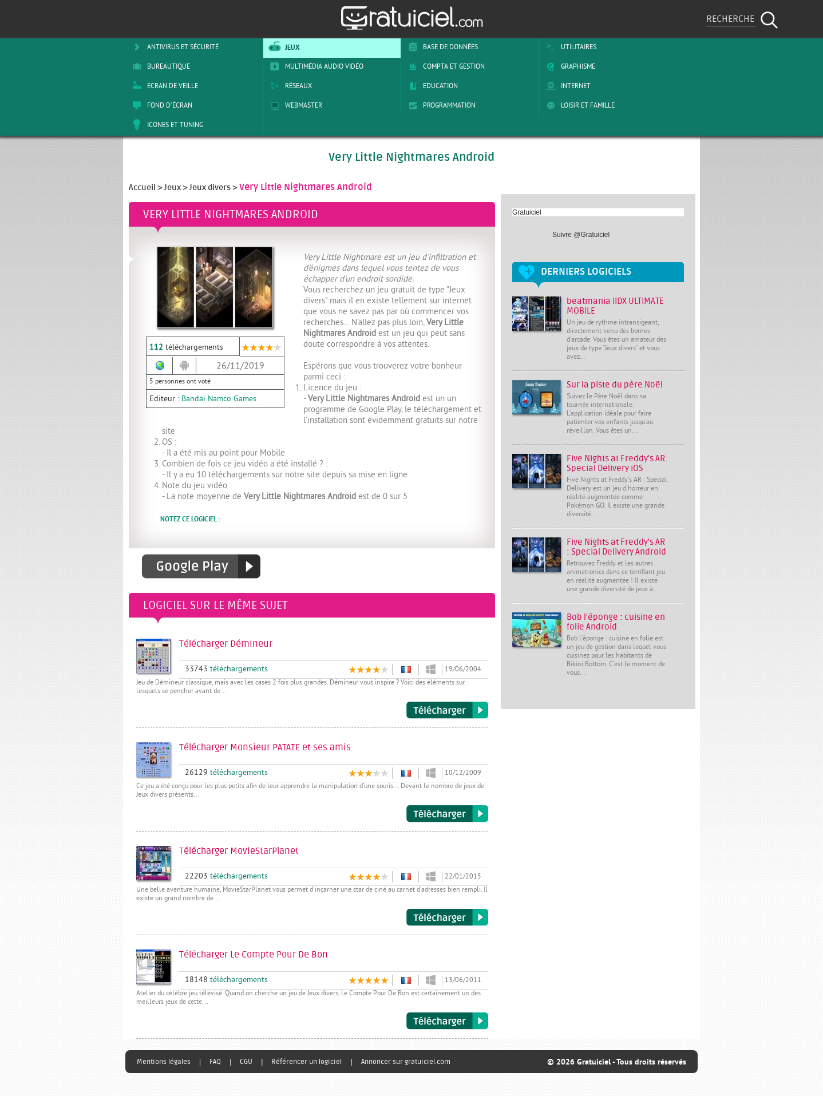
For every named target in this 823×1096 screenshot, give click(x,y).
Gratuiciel (526, 212)
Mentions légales (164, 1062)
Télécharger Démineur (447, 710)
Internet (566, 85)
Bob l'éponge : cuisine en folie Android (616, 622)
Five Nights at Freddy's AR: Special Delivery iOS (617, 463)
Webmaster (294, 105)
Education (431, 85)
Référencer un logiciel (306, 1062)
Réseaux (289, 85)
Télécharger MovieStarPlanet (447, 917)
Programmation (440, 105)
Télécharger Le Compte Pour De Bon (447, 1021)
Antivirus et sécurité (173, 47)
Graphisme (568, 66)
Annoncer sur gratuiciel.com (405, 1062)
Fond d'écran (160, 105)
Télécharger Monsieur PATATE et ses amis (447, 813)
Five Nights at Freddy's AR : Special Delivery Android (616, 547)
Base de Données (441, 47)
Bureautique (159, 66)
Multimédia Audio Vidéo (314, 66)
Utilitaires (569, 47)
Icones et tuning (165, 124)
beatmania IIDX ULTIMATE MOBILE (615, 306)
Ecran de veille (163, 85)
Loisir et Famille (578, 105)
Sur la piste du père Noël (615, 385)
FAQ (215, 1062)
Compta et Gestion (444, 66)
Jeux (283, 47)
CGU (246, 1062)
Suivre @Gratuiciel (581, 235)
